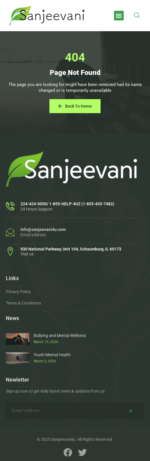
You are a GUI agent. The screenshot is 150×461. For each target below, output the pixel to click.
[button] (119, 15)
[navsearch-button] (137, 16)
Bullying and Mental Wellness (60, 352)
